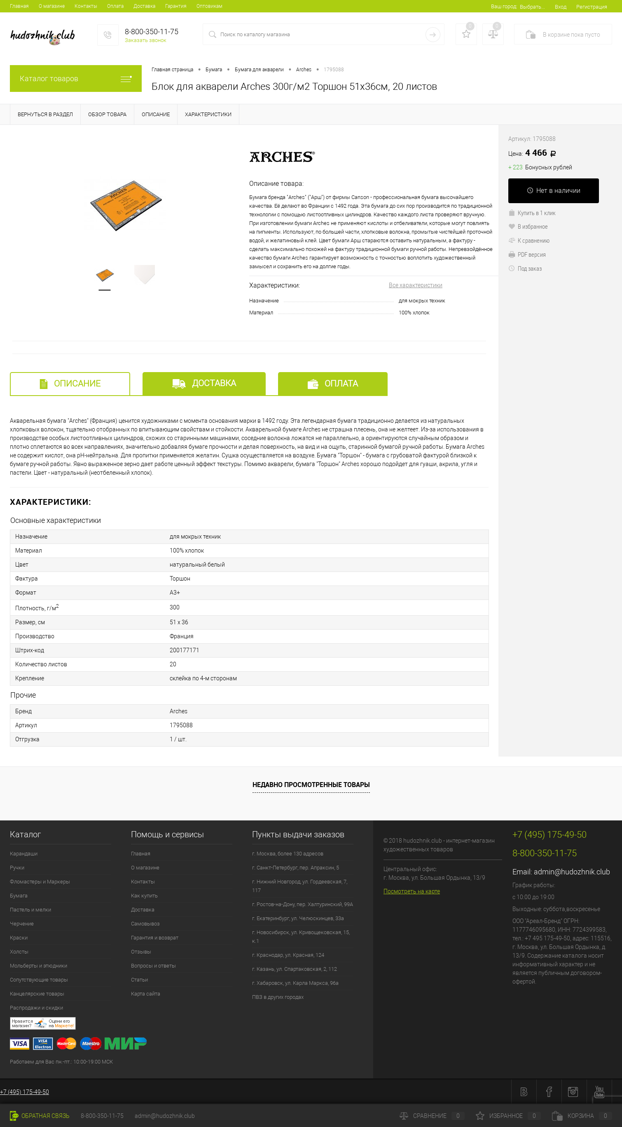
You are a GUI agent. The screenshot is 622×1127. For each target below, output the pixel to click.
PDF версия (527, 254)
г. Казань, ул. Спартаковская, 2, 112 (294, 969)
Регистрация (591, 7)
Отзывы (141, 952)
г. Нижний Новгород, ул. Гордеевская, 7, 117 (299, 886)
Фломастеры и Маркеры (40, 882)
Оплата (115, 6)
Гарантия (176, 6)
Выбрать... (532, 7)
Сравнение (432, 1116)
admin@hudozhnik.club (572, 871)
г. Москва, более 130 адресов (287, 854)
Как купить (144, 896)
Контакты (86, 6)
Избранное (508, 1116)
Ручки (17, 868)
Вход (560, 7)
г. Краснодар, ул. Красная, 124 (288, 955)
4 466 (535, 153)
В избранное (528, 226)
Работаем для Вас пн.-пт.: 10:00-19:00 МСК (61, 1062)
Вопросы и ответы (153, 966)
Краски (19, 938)
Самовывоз (145, 924)
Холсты (19, 952)
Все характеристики (415, 285)
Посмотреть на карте (411, 891)
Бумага (19, 896)
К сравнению (529, 240)
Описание (70, 384)
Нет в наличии (553, 190)
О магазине (52, 6)
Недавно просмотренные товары (311, 784)
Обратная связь (40, 1116)
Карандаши (23, 854)
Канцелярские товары (37, 994)
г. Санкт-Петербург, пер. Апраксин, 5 (295, 868)
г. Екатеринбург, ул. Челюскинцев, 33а (298, 918)
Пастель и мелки (30, 910)
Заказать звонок (145, 40)
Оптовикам (209, 6)
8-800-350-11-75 (102, 1116)
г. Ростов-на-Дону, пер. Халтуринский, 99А (302, 904)
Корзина (582, 1116)
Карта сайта (145, 994)
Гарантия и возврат (154, 938)
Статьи (139, 980)
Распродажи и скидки (36, 1008)
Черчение (22, 924)
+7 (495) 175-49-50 (24, 1092)
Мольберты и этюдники (38, 966)
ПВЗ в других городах (278, 997)
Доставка (144, 6)
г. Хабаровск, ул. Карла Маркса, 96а (295, 983)
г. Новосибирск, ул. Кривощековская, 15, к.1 (301, 936)
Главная (19, 6)
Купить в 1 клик (532, 213)
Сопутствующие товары (39, 980)
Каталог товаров (76, 78)
